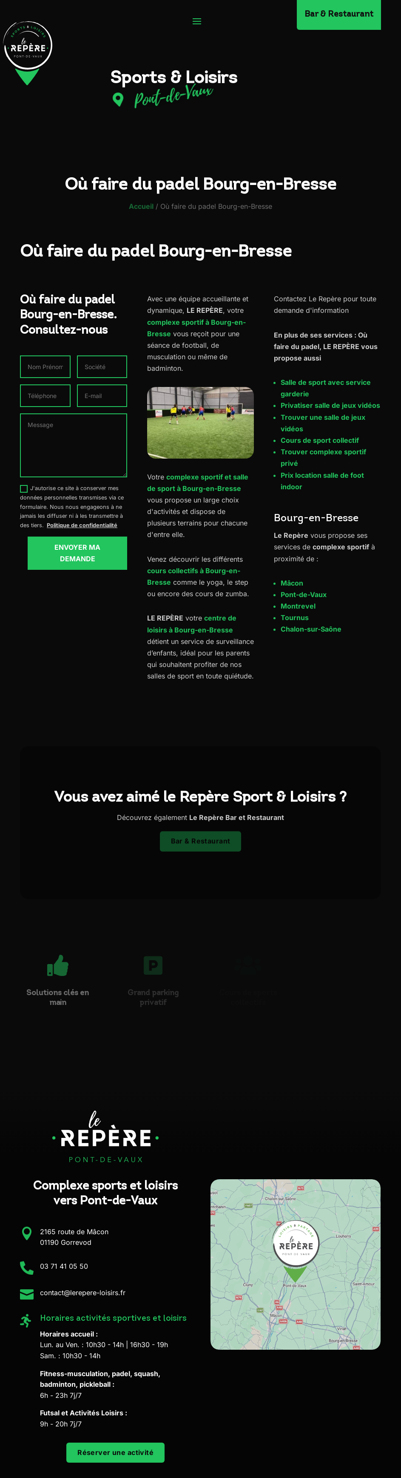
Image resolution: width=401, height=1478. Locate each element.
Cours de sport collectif (320, 440)
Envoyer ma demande (77, 553)
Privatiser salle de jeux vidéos (330, 405)
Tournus (295, 617)
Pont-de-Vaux (304, 594)
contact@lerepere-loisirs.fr (82, 1292)
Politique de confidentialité (82, 525)
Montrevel (298, 606)
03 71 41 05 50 (64, 1266)
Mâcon (292, 583)
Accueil (141, 206)
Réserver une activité (115, 1452)
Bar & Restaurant (200, 838)
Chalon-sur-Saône (311, 629)
